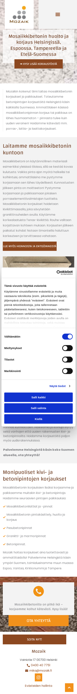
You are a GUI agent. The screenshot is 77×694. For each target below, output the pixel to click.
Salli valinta (38, 408)
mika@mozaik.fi (40, 670)
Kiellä (38, 418)
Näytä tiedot (58, 386)
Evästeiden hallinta (38, 686)
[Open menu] (57, 14)
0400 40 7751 (40, 665)
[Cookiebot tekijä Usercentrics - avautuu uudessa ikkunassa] (56, 272)
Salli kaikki (38, 397)
